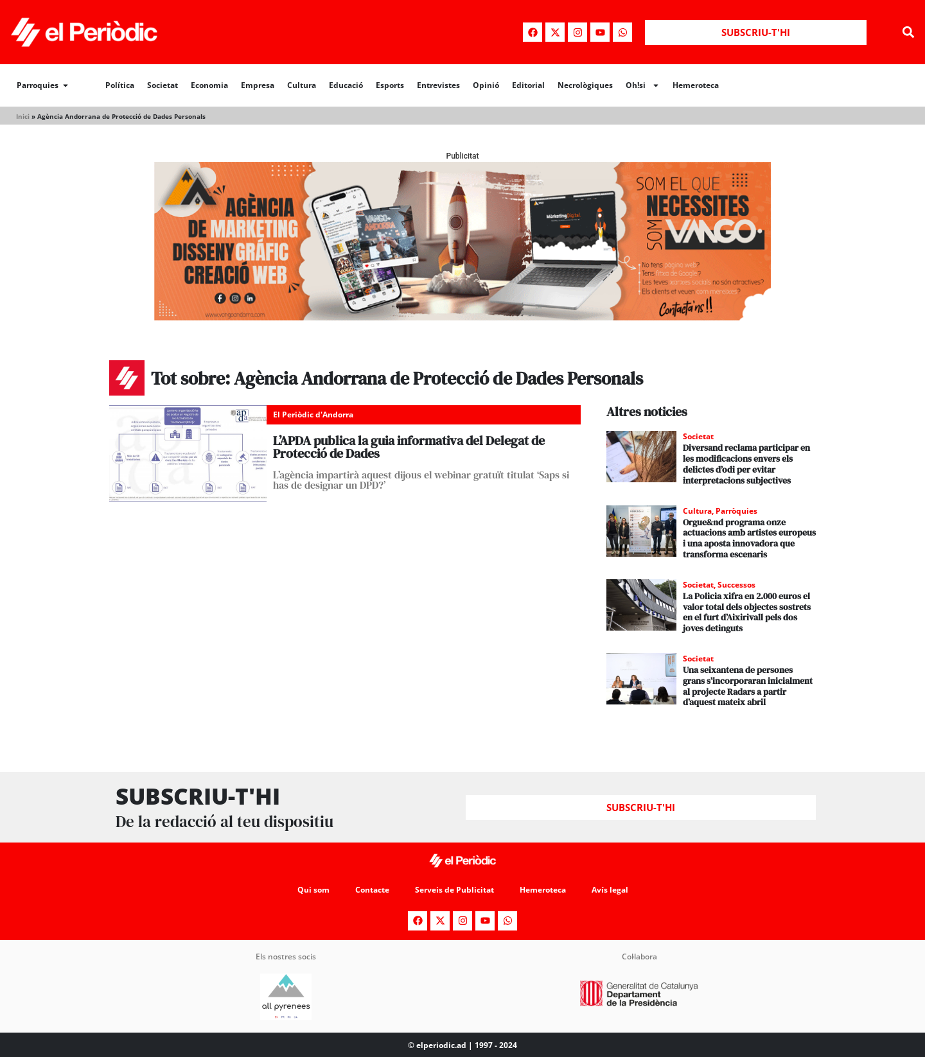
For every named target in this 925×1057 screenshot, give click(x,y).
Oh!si (643, 85)
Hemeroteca (696, 85)
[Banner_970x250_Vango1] (462, 317)
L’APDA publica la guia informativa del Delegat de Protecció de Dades (409, 447)
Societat (162, 85)
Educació (346, 85)
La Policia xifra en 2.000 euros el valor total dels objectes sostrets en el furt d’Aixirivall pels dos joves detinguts (747, 612)
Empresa (257, 85)
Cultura (301, 85)
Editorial (528, 85)
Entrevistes (438, 85)
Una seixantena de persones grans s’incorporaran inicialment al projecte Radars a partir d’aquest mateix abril (748, 685)
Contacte (372, 889)
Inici (23, 116)
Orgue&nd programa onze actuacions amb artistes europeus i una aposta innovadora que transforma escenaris (749, 538)
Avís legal (610, 889)
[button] (908, 32)
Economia (209, 85)
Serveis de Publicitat (454, 889)
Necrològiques (585, 85)
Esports (390, 85)
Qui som (313, 889)
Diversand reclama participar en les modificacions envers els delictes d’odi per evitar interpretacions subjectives (746, 463)
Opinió (486, 85)
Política (119, 85)
